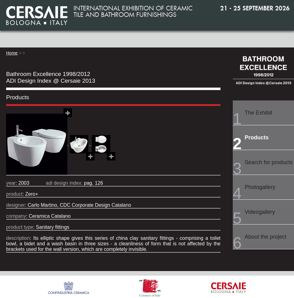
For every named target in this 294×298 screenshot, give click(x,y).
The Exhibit (258, 113)
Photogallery (260, 187)
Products (257, 137)
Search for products (269, 162)
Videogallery (260, 212)
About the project (265, 237)
